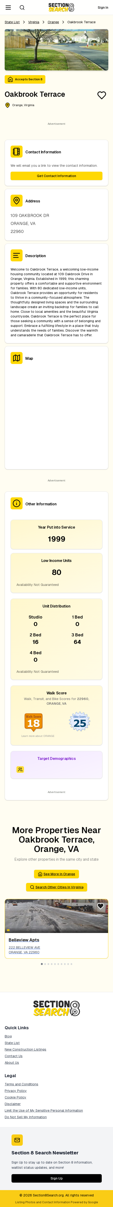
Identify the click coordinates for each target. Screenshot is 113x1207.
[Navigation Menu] (8, 7)
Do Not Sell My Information (26, 1117)
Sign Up (57, 1178)
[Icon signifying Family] (20, 769)
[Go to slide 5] (55, 964)
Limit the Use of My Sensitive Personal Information (44, 1110)
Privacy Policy (16, 1091)
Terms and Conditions (21, 1084)
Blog (8, 1036)
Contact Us (14, 1056)
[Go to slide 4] (51, 964)
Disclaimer (13, 1104)
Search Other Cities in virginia (56, 887)
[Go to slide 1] (42, 964)
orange (53, 22)
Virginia (33, 22)
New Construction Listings (25, 1049)
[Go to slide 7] (61, 964)
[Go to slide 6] (58, 964)
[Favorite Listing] (101, 95)
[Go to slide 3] (48, 964)
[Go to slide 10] (71, 964)
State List (12, 22)
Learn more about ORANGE (38, 736)
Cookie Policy (15, 1097)
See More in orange (56, 874)
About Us (12, 1062)
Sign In (103, 7)
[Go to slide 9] (68, 964)
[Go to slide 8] (65, 964)
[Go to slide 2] (45, 964)
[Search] (22, 7)
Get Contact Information (56, 176)
